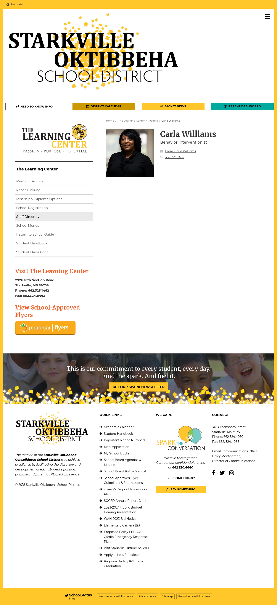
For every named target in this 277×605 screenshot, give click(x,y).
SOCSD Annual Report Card (125, 501)
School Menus (27, 225)
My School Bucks (116, 453)
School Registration (32, 208)
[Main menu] (267, 16)
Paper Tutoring (28, 190)
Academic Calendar (119, 427)
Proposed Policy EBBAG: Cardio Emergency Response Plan (126, 537)
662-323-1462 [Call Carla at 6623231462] (174, 157)
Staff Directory (27, 217)
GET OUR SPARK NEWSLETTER (138, 387)
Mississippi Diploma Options (39, 199)
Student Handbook (31, 243)
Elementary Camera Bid (122, 525)
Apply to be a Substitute (122, 555)
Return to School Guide (35, 234)
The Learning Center (131, 120)
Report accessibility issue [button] (194, 596)
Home (110, 120)
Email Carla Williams (180, 151)
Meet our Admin (29, 181)
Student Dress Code (32, 252)
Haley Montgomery (226, 456)
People (153, 120)
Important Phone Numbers (124, 440)
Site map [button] (167, 596)
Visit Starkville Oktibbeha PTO (126, 548)
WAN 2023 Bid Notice (120, 519)
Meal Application (116, 447)
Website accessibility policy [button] (116, 596)
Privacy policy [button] (147, 596)
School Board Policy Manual (125, 471)
